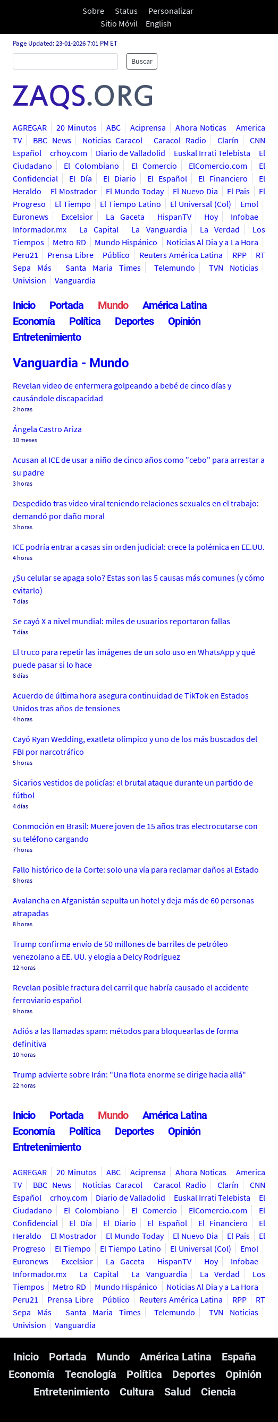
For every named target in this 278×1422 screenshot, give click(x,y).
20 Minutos (76, 127)
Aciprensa (148, 127)
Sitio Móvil (119, 23)
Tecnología (90, 1374)
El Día (80, 178)
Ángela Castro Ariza (47, 429)
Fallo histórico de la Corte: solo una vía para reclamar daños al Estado (136, 869)
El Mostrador (73, 191)
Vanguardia (75, 280)
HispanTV (174, 216)
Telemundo (174, 267)
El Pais (238, 191)
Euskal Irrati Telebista (212, 153)
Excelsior (77, 216)
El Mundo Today (135, 191)
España (239, 1356)
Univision (29, 280)
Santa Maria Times (103, 267)
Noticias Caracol (112, 140)
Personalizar (170, 10)
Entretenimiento (47, 337)
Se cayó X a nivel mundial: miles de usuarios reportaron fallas (121, 621)
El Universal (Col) (200, 204)
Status (126, 10)
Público (116, 254)
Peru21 (25, 254)
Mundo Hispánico (126, 242)
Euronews (30, 216)
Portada (66, 305)
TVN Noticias (233, 267)
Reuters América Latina (181, 254)
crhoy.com (68, 153)
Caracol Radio (180, 140)
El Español (167, 178)
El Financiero (222, 178)
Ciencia (218, 1391)
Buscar (142, 61)
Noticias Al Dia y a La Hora (212, 242)
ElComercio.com (218, 165)
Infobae (244, 216)
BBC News (52, 140)
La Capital (99, 229)
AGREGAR (30, 127)
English (159, 23)
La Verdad (220, 229)
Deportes (134, 321)
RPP (239, 254)
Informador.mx (39, 229)
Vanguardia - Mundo (71, 363)
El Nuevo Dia (195, 191)
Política (84, 321)
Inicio (24, 305)
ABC (113, 127)
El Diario (119, 178)
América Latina (174, 305)
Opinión (184, 321)
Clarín (228, 140)
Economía (34, 321)
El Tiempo (73, 204)
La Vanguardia (159, 229)
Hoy (211, 216)
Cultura (137, 1391)
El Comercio (154, 165)
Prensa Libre (70, 254)
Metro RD (69, 242)
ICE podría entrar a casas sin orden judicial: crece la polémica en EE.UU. (139, 546)
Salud (177, 1391)
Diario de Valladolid (130, 153)
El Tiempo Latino (130, 204)
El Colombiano (91, 165)
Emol (249, 204)
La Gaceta (125, 216)
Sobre (93, 10)
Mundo (113, 305)
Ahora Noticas (200, 127)
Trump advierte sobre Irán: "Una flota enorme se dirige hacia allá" (129, 1074)
